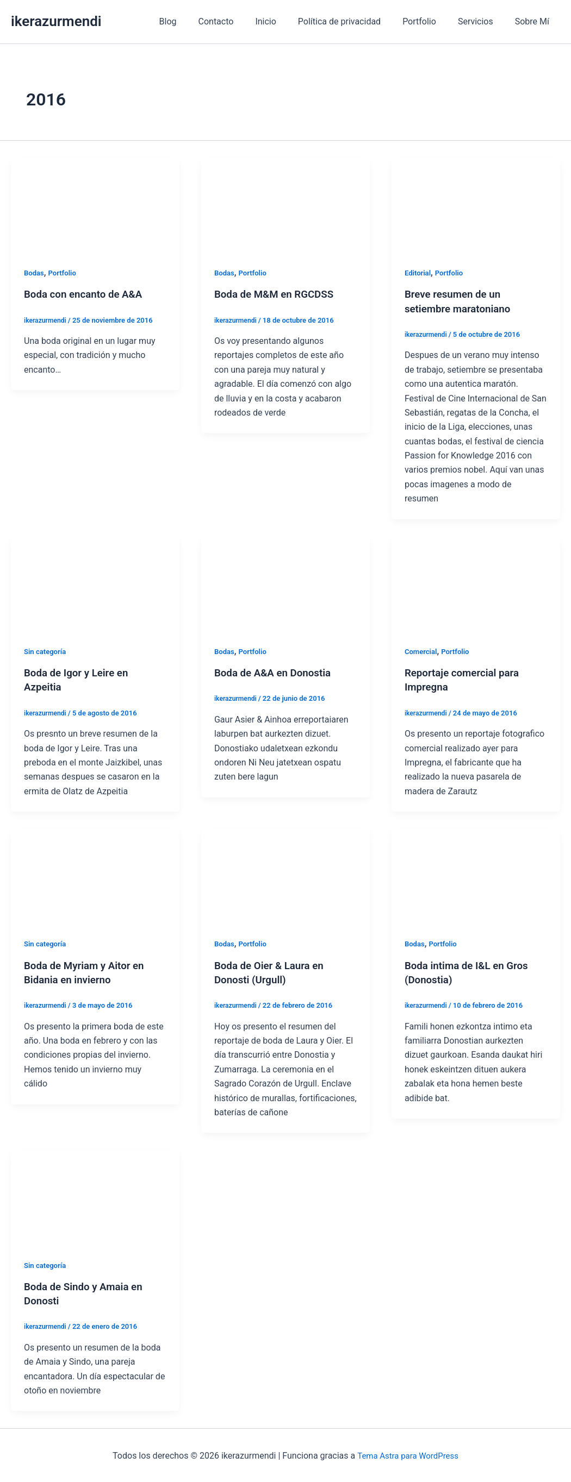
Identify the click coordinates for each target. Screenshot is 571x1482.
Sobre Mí (534, 21)
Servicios (482, 21)
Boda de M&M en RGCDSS (278, 293)
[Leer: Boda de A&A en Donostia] (285, 582)
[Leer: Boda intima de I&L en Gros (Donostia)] (476, 875)
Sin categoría (46, 650)
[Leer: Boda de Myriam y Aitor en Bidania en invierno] (95, 875)
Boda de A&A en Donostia (276, 672)
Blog (196, 21)
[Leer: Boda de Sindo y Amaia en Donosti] (95, 1196)
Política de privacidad (354, 21)
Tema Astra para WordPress (407, 1454)
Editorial (419, 272)
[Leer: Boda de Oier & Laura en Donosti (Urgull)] (285, 875)
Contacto (240, 21)
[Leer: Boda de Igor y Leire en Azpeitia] (95, 582)
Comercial (422, 650)
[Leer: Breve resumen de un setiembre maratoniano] (476, 204)
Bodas (34, 272)
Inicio (285, 21)
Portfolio (430, 21)
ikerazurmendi (56, 21)
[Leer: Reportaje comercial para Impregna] (476, 582)
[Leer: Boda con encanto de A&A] (95, 204)
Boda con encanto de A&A (87, 293)
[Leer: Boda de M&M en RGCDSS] (285, 204)
